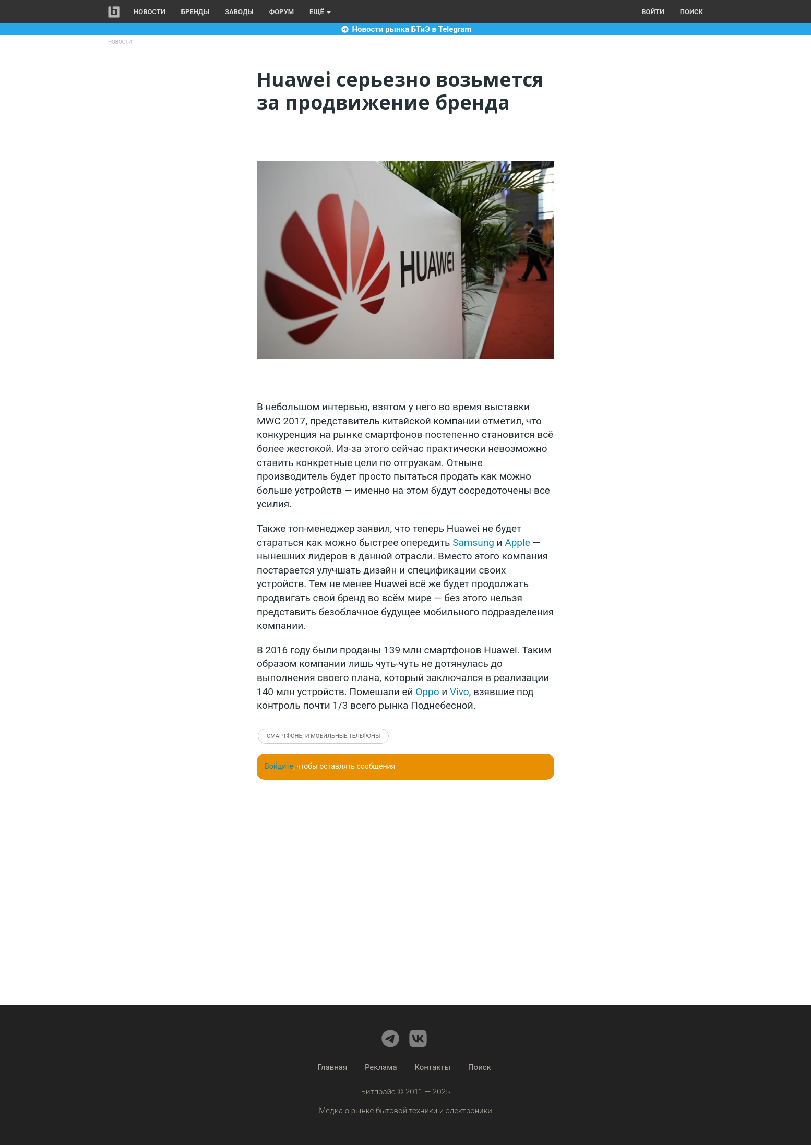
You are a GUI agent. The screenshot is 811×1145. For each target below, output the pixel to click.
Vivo (459, 692)
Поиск (691, 12)
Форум (281, 12)
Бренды (195, 12)
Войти (652, 12)
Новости (149, 12)
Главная (332, 1067)
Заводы (239, 12)
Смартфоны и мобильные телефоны (323, 736)
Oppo (427, 692)
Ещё (320, 12)
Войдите (279, 766)
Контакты (432, 1067)
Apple (517, 542)
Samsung (473, 542)
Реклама (381, 1067)
